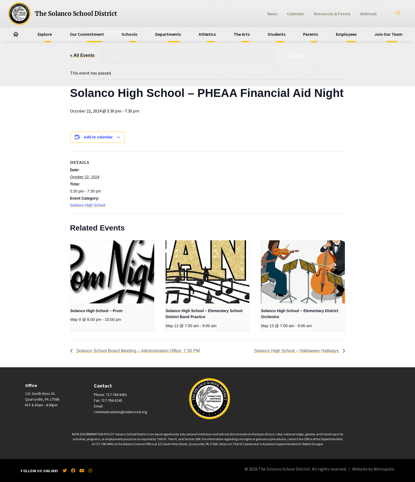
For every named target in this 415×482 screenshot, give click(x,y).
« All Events (82, 55)
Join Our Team (388, 34)
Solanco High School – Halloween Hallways (297, 350)
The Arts (242, 34)
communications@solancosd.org (120, 411)
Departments (168, 34)
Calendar (295, 13)
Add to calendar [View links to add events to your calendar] (98, 137)
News (272, 13)
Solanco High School (88, 205)
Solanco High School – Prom (96, 311)
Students (276, 34)
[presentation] (112, 271)
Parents (310, 34)
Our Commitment (87, 34)
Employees (346, 34)
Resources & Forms (332, 13)
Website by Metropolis (373, 469)
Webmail (368, 13)
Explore (45, 34)
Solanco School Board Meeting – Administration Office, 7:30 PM (137, 350)
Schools (129, 34)
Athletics (207, 34)
